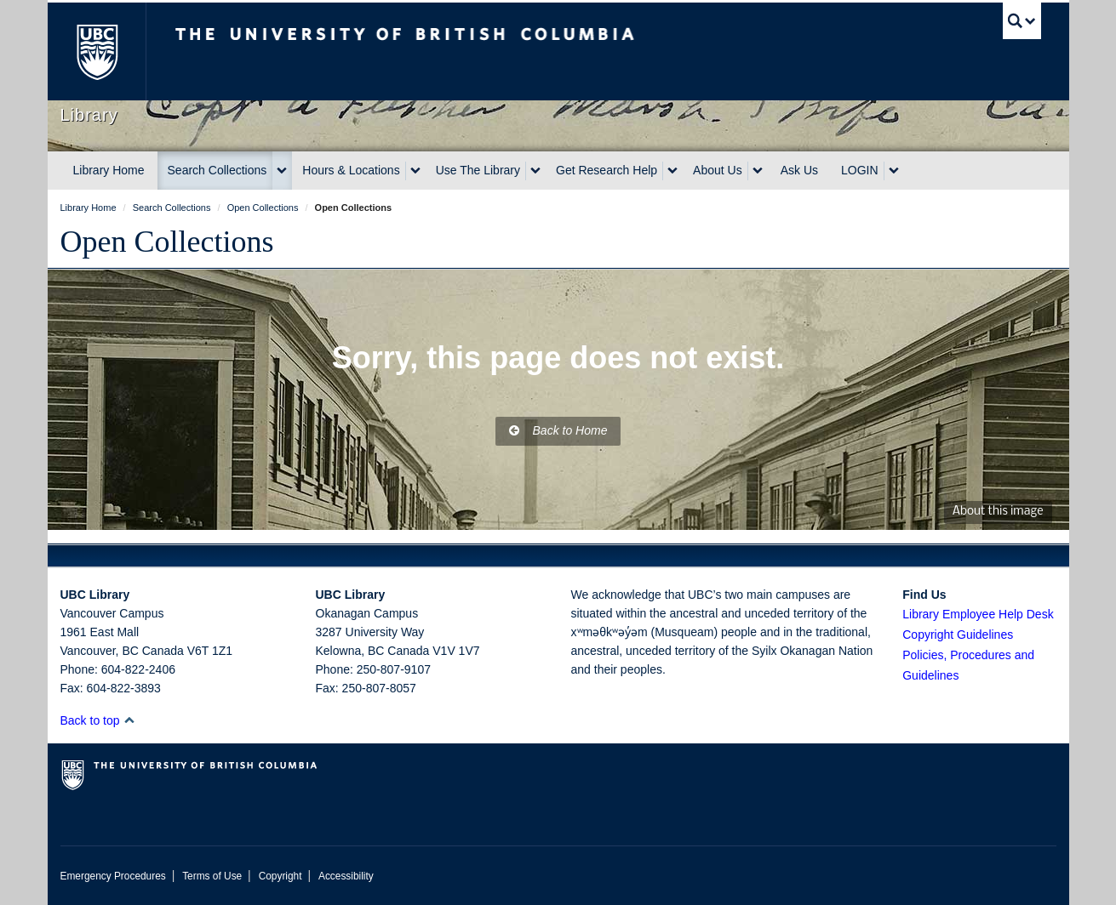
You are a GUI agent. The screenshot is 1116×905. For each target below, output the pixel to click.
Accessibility (346, 876)
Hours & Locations (350, 170)
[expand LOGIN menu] (894, 171)
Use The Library (478, 170)
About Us (717, 170)
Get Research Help (606, 170)
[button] (129, 720)
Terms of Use (212, 876)
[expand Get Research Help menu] (672, 171)
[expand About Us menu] (757, 171)
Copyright (280, 876)
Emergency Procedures (113, 876)
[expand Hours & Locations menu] (415, 171)
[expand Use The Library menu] (535, 171)
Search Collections (217, 170)
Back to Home (558, 430)
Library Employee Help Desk (977, 614)
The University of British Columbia (97, 51)
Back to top (98, 720)
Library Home (109, 170)
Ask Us (799, 170)
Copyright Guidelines (957, 634)
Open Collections (167, 242)
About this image (998, 511)
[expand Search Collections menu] (282, 171)
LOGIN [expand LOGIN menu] (859, 170)
